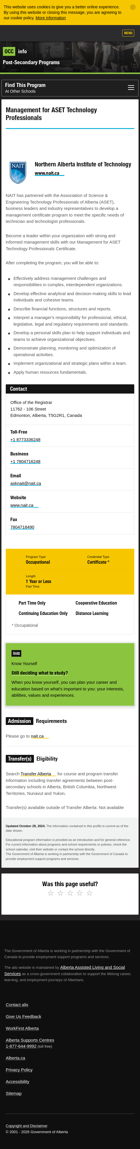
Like (97, 33)
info (15, 51)
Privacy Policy (19, 1069)
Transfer (38, 773)
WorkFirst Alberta (22, 1028)
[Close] (133, 7)
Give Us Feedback (23, 1016)
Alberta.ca (15, 1057)
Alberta (15, 33)
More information (51, 18)
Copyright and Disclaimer (26, 1126)
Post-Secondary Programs (31, 62)
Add (83, 34)
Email (59, 139)
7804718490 (22, 527)
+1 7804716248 (25, 461)
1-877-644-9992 (21, 1046)
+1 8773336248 (25, 439)
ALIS (35, 32)
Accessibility (17, 1081)
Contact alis (17, 1004)
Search (111, 34)
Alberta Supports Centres (30, 1040)
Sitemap (14, 1093)
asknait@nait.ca (25, 483)
